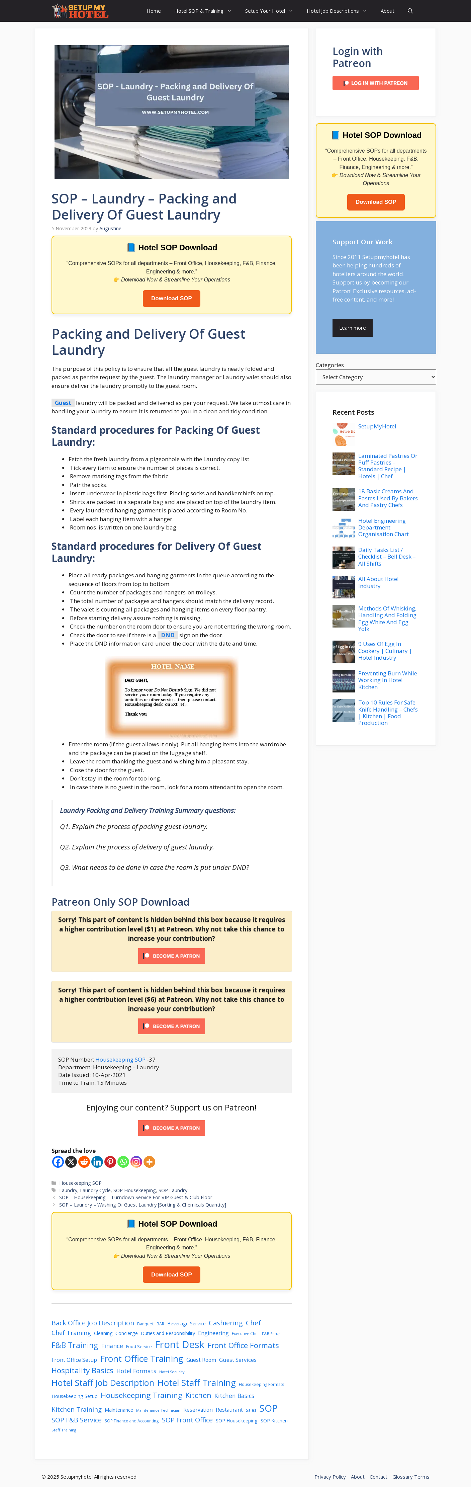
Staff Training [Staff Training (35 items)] (64, 1429)
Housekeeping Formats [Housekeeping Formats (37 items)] (261, 1384)
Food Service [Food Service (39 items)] (139, 1346)
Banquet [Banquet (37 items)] (145, 1324)
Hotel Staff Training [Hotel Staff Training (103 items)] (196, 1383)
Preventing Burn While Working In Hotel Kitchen (387, 680)
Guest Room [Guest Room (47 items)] (201, 1360)
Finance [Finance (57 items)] (112, 1346)
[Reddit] (84, 1162)
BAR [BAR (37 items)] (160, 1324)
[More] (149, 1162)
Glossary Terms (411, 1476)
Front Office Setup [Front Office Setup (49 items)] (74, 1360)
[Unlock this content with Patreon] (171, 962)
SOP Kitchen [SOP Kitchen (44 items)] (274, 1420)
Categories (330, 365)
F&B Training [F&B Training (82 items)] (75, 1345)
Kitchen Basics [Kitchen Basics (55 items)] (234, 1396)
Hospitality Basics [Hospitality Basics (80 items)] (82, 1370)
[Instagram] (136, 1162)
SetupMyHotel (377, 426)
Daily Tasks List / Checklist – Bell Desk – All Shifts (387, 556)
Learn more (352, 327)
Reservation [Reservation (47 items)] (198, 1409)
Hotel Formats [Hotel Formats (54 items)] (136, 1371)
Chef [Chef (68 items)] (253, 1322)
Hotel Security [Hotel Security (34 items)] (172, 1371)
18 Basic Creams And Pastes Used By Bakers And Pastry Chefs (388, 498)
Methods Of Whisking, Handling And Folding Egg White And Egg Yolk (387, 618)
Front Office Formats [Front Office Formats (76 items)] (243, 1345)
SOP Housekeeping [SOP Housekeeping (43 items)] (237, 1420)
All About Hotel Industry (378, 582)
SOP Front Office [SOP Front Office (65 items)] (187, 1419)
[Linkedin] (97, 1162)
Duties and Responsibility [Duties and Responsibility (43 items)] (168, 1333)
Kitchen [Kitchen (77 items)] (198, 1395)
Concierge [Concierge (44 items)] (126, 1333)
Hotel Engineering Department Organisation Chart (383, 527)
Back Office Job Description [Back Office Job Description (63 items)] (93, 1322)
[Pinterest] (110, 1162)
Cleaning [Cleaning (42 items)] (103, 1333)
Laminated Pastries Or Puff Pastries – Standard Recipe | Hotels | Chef (387, 466)
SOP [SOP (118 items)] (268, 1408)
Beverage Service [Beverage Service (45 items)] (186, 1323)
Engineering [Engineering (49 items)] (213, 1333)
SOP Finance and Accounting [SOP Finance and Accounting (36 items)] (132, 1420)
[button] (410, 11)
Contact (378, 1476)
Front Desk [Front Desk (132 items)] (179, 1344)
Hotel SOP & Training (206, 11)
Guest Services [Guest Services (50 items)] (238, 1360)
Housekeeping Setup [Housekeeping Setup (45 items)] (75, 1396)
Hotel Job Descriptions (340, 11)
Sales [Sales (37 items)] (251, 1410)
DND (168, 635)
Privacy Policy (330, 1476)
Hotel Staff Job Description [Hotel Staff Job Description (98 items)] (103, 1382)
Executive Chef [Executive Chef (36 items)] (245, 1333)
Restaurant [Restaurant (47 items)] (229, 1409)
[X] (71, 1162)
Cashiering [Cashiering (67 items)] (226, 1322)
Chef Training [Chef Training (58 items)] (71, 1332)
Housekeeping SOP (121, 1059)
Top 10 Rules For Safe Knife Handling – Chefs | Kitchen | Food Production (388, 712)
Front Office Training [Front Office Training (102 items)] (141, 1358)
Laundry (68, 1190)
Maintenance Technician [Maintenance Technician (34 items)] (158, 1410)
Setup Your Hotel (272, 11)
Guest (63, 403)
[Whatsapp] (123, 1162)
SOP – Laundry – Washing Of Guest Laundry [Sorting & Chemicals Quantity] (142, 1205)
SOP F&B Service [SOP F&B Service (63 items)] (77, 1419)
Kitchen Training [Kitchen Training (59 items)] (77, 1409)
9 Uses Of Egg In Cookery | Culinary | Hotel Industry (385, 650)
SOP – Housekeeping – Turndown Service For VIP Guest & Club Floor (135, 1197)
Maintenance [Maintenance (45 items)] (119, 1409)
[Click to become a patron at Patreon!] (171, 1137)
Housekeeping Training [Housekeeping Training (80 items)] (141, 1395)
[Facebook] (58, 1162)
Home (154, 10)
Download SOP (171, 298)
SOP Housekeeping (134, 1190)
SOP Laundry (173, 1190)
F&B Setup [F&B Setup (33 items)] (271, 1333)
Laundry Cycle (95, 1190)
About (387, 10)
